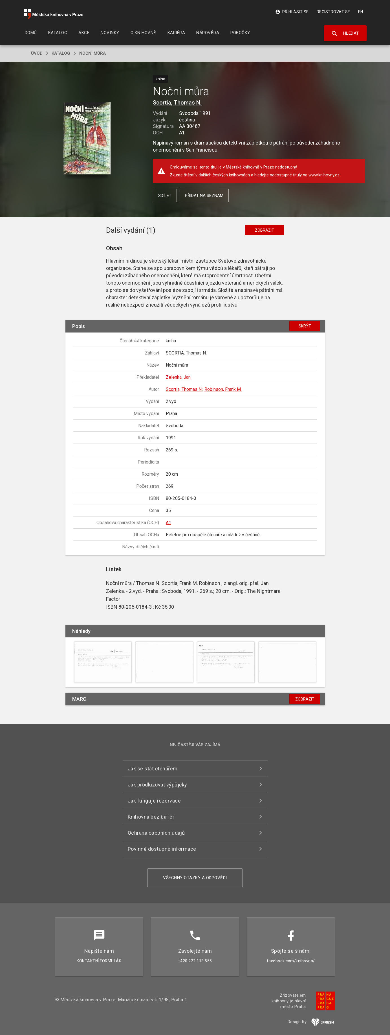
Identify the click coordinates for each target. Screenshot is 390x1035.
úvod (37, 53)
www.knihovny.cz (324, 175)
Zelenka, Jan (178, 377)
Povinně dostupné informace (162, 849)
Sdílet (164, 195)
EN (360, 12)
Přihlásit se (292, 11)
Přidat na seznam (204, 195)
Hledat (345, 33)
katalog (61, 53)
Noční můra (92, 53)
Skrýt (305, 326)
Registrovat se (333, 12)
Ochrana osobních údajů (156, 833)
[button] (87, 139)
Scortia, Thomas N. (177, 102)
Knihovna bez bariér (151, 817)
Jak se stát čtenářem (153, 769)
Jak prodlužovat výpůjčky (157, 785)
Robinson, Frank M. (223, 389)
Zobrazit (264, 230)
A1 (168, 522)
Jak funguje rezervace (154, 801)
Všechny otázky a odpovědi (195, 877)
